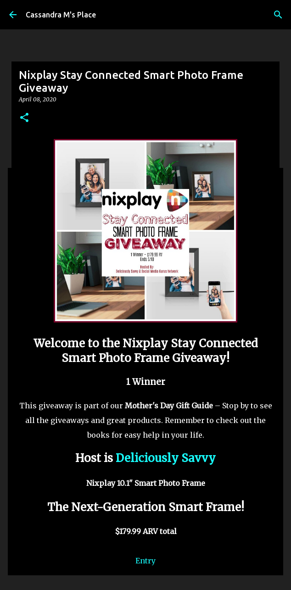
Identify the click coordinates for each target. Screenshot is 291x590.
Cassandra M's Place (61, 15)
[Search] (278, 15)
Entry (145, 560)
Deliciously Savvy (166, 458)
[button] (24, 118)
